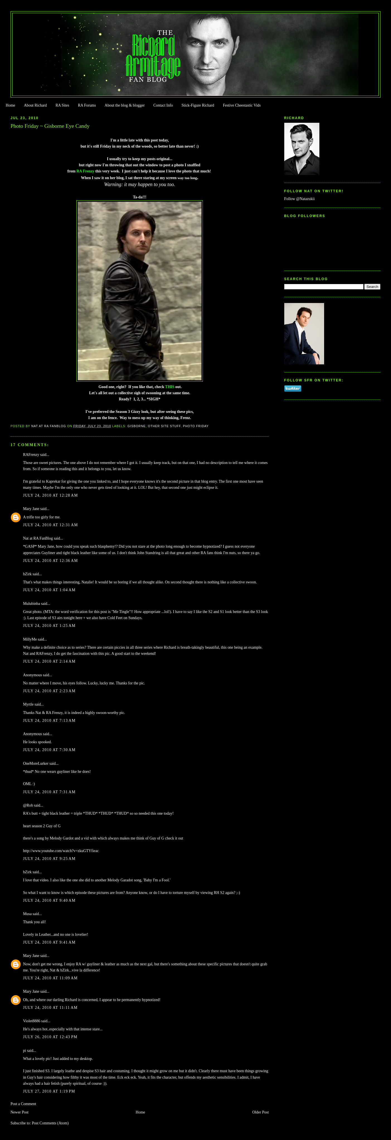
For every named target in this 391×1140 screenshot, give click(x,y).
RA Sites (62, 105)
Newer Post (20, 1112)
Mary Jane (31, 509)
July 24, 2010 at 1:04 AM (49, 590)
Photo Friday (195, 426)
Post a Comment (23, 1104)
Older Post (260, 1112)
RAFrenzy (31, 455)
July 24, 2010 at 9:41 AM (49, 942)
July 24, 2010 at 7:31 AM (49, 792)
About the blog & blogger (125, 105)
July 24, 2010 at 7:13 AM (49, 720)
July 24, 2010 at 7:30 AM (49, 750)
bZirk (27, 574)
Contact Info (163, 105)
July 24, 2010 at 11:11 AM (50, 1008)
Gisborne (137, 426)
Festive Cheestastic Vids (242, 105)
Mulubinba (31, 604)
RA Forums (87, 105)
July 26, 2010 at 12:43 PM (50, 1037)
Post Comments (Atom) (50, 1123)
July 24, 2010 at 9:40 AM (49, 900)
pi (24, 1050)
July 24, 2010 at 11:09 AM (50, 978)
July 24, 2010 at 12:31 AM (50, 525)
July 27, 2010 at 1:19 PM (49, 1091)
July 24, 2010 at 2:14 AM (49, 661)
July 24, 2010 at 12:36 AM (50, 561)
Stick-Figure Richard (197, 105)
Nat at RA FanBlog (38, 538)
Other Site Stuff (164, 426)
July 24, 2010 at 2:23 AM (49, 691)
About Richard (35, 105)
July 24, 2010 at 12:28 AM (50, 495)
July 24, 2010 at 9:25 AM (49, 859)
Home (10, 105)
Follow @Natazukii (299, 199)
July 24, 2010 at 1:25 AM (49, 626)
